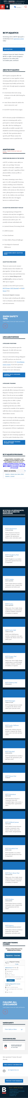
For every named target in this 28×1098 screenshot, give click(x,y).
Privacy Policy (14, 1089)
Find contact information (13, 1064)
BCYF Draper (6, 288)
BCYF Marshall (15, 288)
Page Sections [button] (14, 49)
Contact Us (13, 1095)
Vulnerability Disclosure (17, 1091)
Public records (14, 1092)
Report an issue (16, 1087)
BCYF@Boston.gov (13, 1070)
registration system (18, 38)
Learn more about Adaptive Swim (13, 253)
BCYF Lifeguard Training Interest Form (12, 442)
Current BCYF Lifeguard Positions (12, 375)
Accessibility (13, 1094)
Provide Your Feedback (14, 1080)
